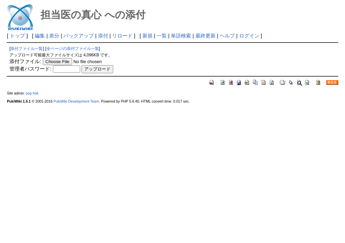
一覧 (162, 35)
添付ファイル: (25, 61)
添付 (103, 35)
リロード (122, 35)
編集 (40, 35)
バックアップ (78, 35)
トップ (17, 35)
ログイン (249, 35)
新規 (148, 35)
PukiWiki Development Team (76, 101)
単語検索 (181, 35)
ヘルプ (227, 35)
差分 (54, 35)
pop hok (32, 93)
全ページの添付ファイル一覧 (72, 48)
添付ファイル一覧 (26, 48)
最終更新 (205, 35)
